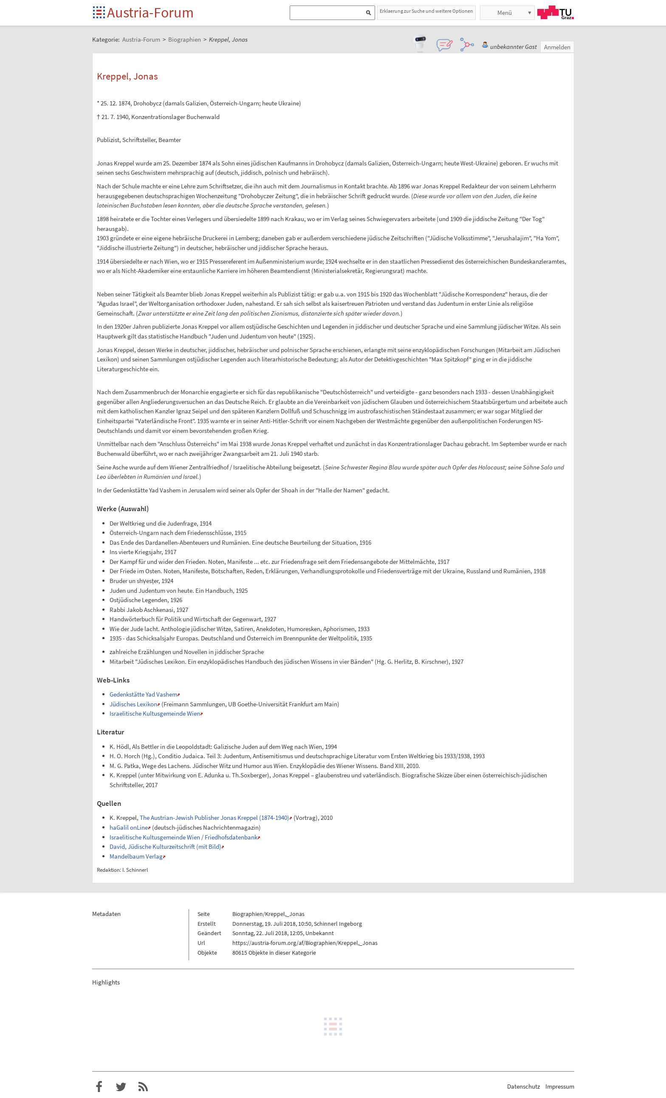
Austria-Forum (150, 12)
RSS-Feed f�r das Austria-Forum (143, 1087)
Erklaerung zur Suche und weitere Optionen (426, 11)
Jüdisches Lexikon (133, 704)
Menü (504, 13)
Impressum (559, 1086)
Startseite (99, 13)
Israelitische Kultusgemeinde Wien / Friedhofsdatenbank (183, 837)
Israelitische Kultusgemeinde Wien (155, 713)
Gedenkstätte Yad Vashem (143, 694)
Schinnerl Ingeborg (338, 923)
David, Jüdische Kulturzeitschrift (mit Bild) (165, 846)
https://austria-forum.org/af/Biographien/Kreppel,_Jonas (305, 943)
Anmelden (557, 47)
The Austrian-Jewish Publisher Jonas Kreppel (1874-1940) (214, 818)
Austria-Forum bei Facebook (99, 1087)
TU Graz (555, 12)
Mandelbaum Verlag (136, 856)
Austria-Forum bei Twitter (121, 1087)
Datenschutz (523, 1086)
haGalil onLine (129, 827)
